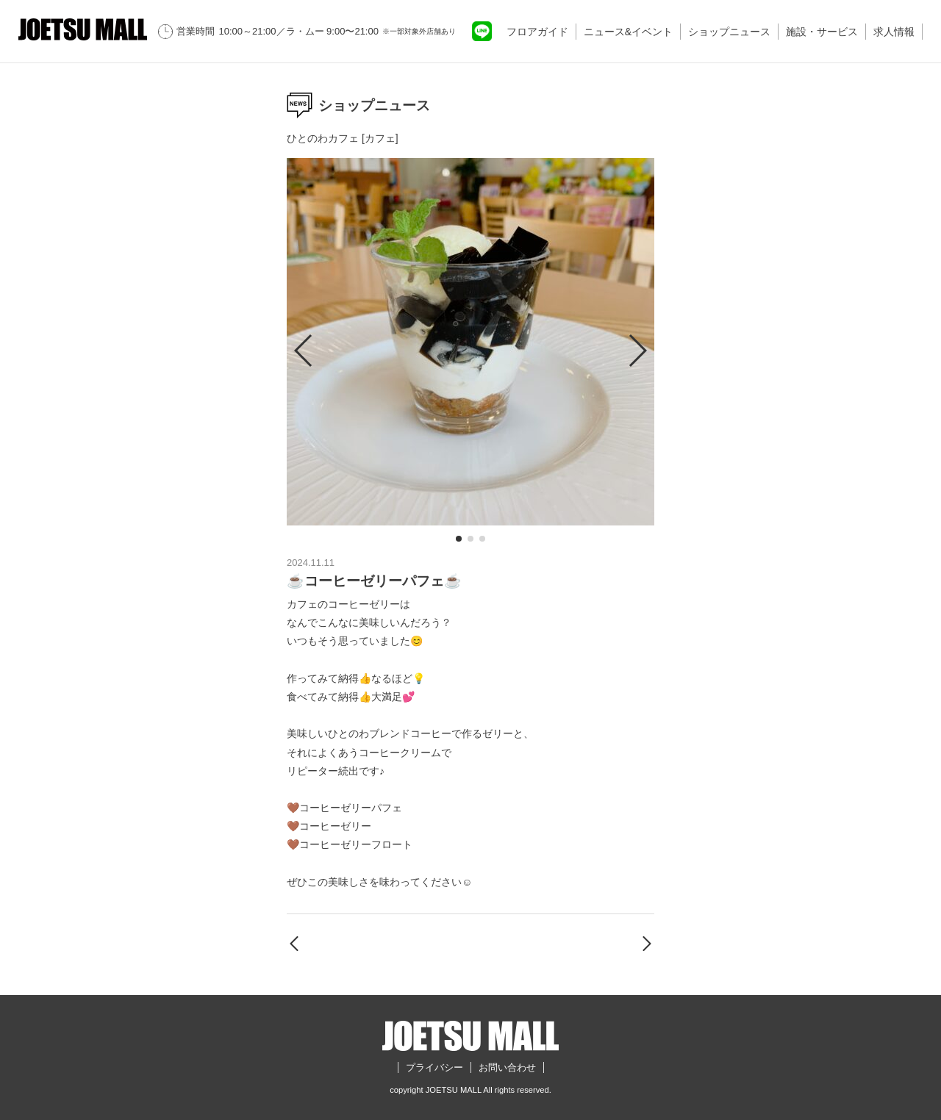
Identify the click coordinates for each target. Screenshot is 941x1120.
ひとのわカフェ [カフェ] (342, 138)
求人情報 (894, 31)
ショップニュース (729, 31)
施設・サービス (822, 31)
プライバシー (434, 1067)
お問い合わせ (507, 1067)
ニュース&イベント (628, 31)
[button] (459, 539)
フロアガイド (537, 31)
